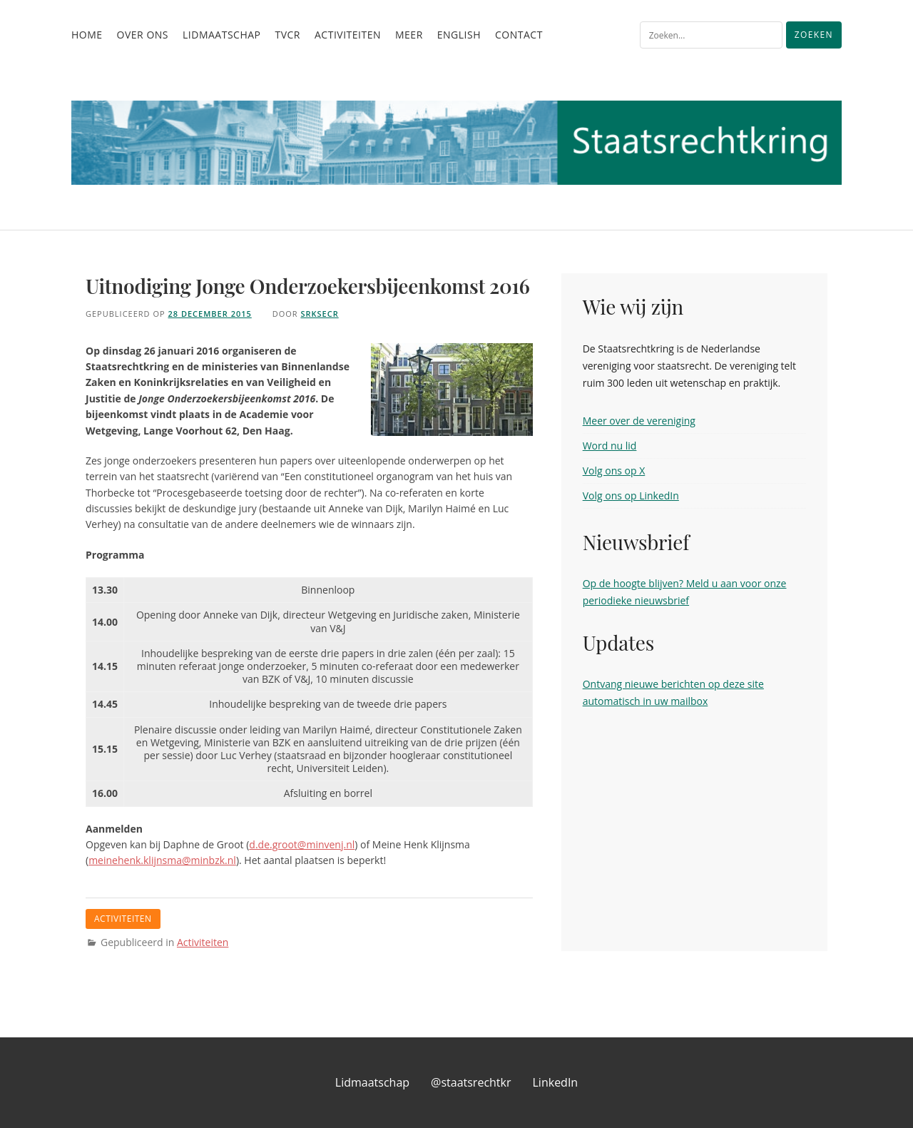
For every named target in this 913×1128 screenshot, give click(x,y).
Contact (519, 34)
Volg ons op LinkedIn (631, 495)
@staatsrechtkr (471, 1082)
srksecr (319, 313)
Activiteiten (348, 34)
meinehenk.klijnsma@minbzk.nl (162, 860)
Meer (409, 34)
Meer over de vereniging (639, 420)
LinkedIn (555, 1082)
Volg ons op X (614, 470)
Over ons (142, 34)
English (459, 34)
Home (87, 34)
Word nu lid (610, 445)
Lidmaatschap (221, 34)
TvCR (287, 34)
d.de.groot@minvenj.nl (302, 844)
